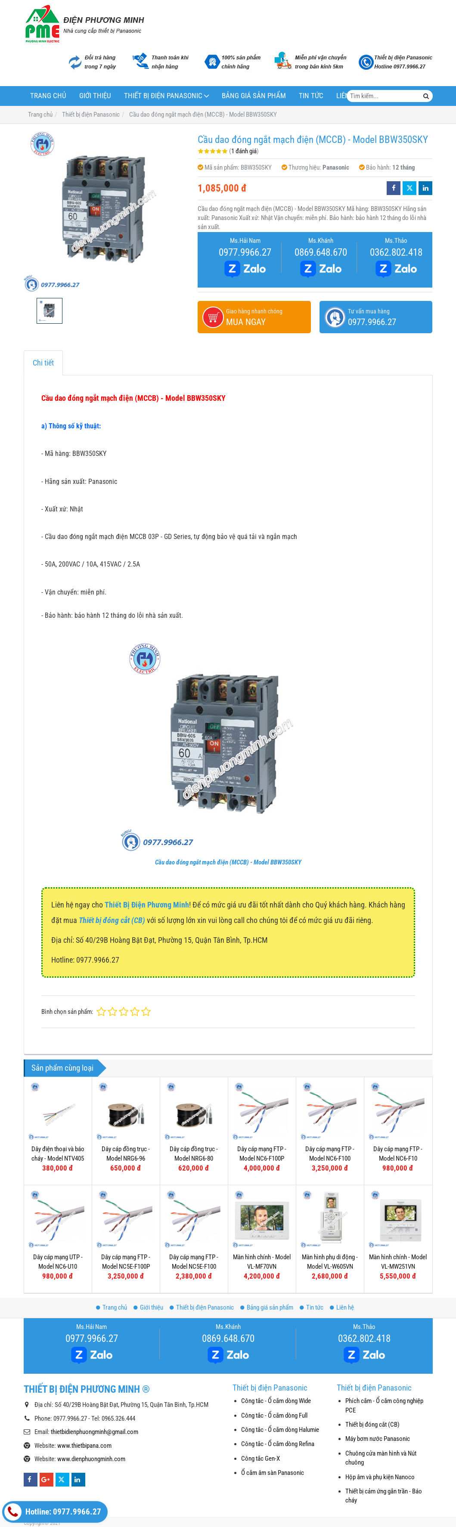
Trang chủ (48, 96)
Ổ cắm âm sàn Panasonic (272, 1473)
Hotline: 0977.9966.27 (52, 1512)
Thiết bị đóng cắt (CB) (372, 1424)
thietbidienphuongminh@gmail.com (94, 1432)
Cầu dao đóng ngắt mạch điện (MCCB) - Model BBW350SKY (228, 862)
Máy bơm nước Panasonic (377, 1439)
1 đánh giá (244, 151)
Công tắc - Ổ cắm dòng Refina (277, 1444)
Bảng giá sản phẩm (254, 96)
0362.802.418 (396, 252)
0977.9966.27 (245, 252)
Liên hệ (342, 1307)
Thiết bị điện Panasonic (163, 96)
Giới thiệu (95, 96)
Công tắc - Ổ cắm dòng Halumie (280, 1430)
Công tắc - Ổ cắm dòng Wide (276, 1401)
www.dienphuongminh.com (91, 1459)
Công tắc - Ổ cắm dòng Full (274, 1415)
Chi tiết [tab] (43, 362)
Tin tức (311, 96)
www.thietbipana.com (84, 1446)
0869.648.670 (321, 252)
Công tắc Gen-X (260, 1458)
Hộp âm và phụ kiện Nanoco (380, 1477)
